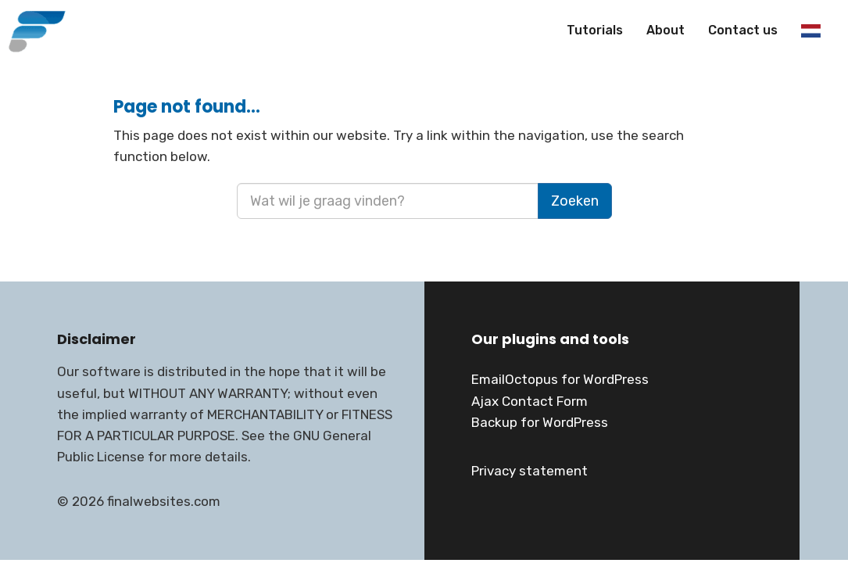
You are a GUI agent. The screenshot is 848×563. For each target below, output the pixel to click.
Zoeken (575, 201)
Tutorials (595, 30)
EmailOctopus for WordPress (560, 379)
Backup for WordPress (539, 422)
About (665, 30)
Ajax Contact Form (529, 401)
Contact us (743, 30)
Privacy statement (529, 471)
